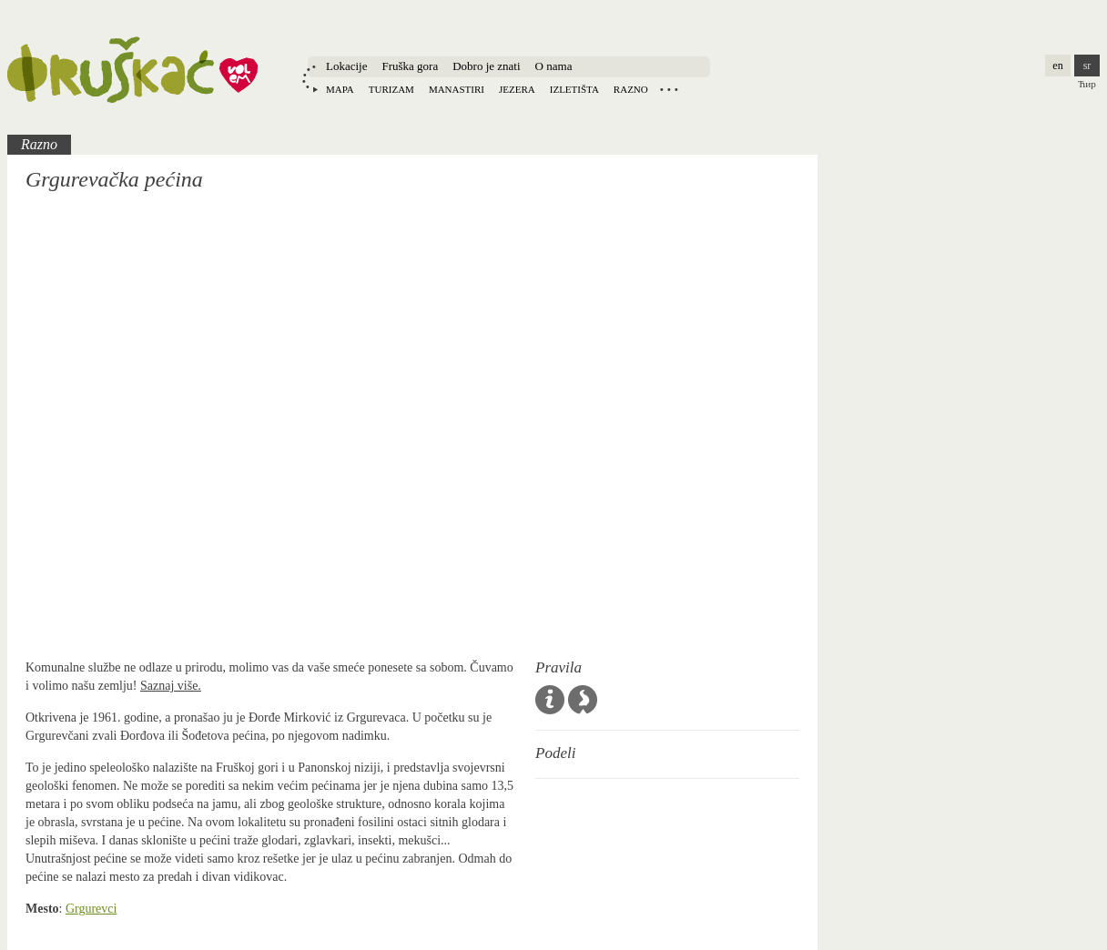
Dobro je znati (486, 66)
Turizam (391, 89)
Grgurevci (91, 908)
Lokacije (346, 66)
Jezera (517, 89)
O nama (554, 66)
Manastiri (456, 89)
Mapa (340, 89)
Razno (631, 89)
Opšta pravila (549, 699)
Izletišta (574, 89)
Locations (669, 89)
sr (1087, 65)
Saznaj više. (170, 685)
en (1057, 65)
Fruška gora (409, 66)
